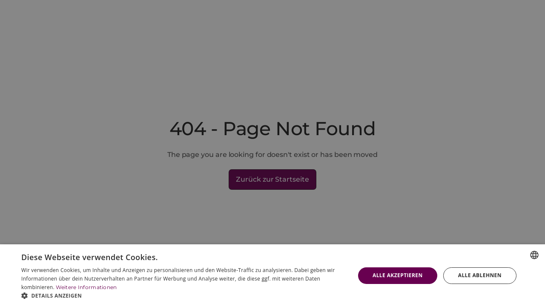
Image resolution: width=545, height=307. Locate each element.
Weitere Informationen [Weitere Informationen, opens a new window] (86, 287)
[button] (183, 296)
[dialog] (272, 275)
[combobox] (534, 255)
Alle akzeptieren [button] (398, 275)
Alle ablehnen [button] (480, 275)
